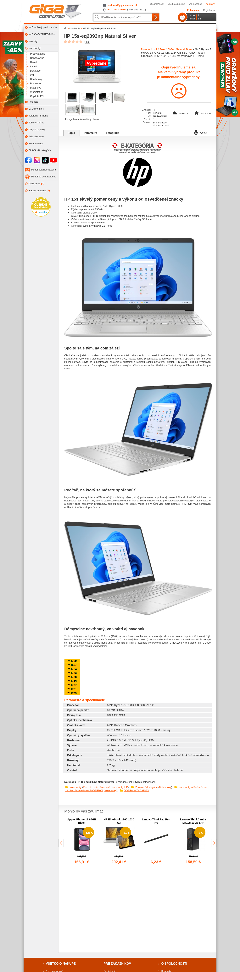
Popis (71, 132)
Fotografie (112, 132)
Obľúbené (34, 183)
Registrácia (209, 10)
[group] (81, 841)
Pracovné (105, 787)
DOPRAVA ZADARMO (136, 790)
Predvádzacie (90, 787)
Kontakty (210, 4)
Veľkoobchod (195, 4)
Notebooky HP (120, 787)
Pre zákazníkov (117, 963)
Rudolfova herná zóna (43, 169)
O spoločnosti (157, 4)
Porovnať (181, 113)
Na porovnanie (37, 190)
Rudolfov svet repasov (43, 176)
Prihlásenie (193, 10)
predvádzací (160, 116)
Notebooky (75, 787)
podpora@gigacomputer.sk (122, 5)
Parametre (90, 132)
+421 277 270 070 (117, 9)
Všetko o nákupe (176, 4)
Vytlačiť (201, 132)
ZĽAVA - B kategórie (146, 787)
